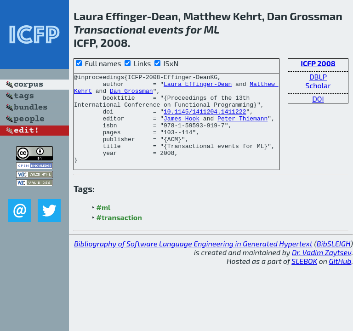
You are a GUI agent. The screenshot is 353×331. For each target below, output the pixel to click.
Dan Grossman (131, 95)
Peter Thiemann (242, 128)
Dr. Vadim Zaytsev (321, 270)
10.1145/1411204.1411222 (205, 119)
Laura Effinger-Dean (198, 86)
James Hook (181, 128)
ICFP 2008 (318, 63)
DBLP (318, 76)
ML (212, 29)
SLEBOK (304, 278)
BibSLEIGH (333, 261)
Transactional (110, 29)
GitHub (340, 278)
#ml (104, 225)
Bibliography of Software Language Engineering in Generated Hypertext (193, 261)
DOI (318, 98)
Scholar (317, 85)
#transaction (119, 235)
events (165, 29)
